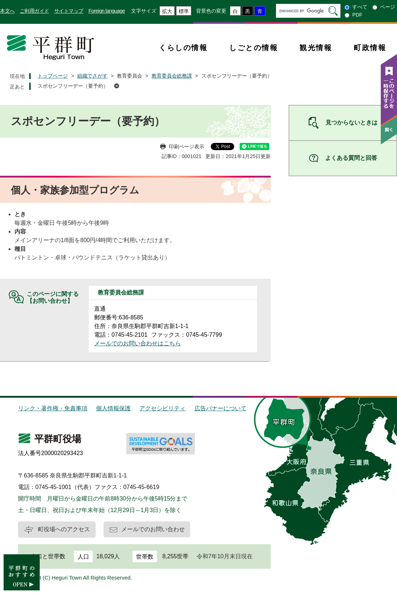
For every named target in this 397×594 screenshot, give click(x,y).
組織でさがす (92, 76)
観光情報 (316, 48)
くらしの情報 (183, 48)
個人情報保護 (113, 408)
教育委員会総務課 (172, 76)
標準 (184, 11)
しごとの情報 (253, 48)
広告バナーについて (221, 408)
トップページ (53, 76)
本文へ (7, 11)
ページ (387, 7)
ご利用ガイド (34, 11)
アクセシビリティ (162, 408)
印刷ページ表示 (186, 146)
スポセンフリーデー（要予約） (73, 86)
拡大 (167, 11)
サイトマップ (68, 11)
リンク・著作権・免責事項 (52, 408)
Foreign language (106, 11)
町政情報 (370, 48)
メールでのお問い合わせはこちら (137, 343)
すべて (359, 7)
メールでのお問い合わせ (153, 529)
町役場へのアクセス (64, 529)
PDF (357, 15)
